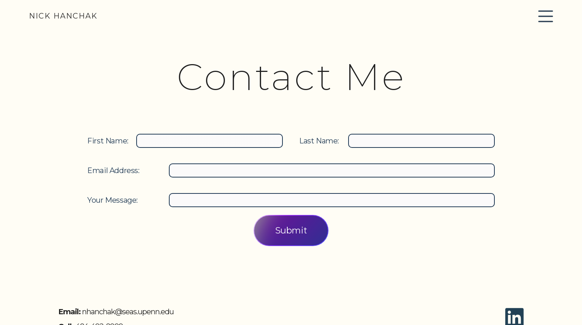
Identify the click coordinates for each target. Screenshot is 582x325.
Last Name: (319, 140)
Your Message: (112, 200)
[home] (63, 16)
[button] (545, 16)
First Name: (107, 140)
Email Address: (113, 170)
